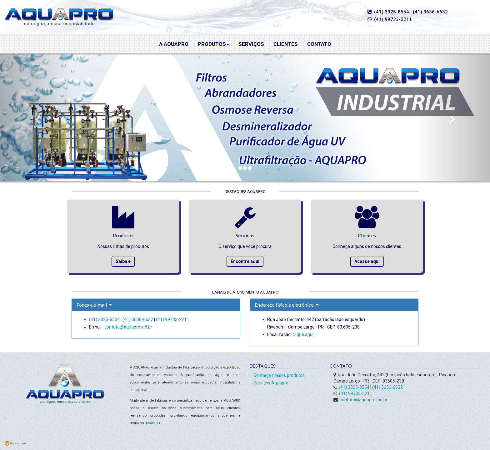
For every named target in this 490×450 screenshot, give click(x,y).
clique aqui (302, 334)
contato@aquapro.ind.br (128, 326)
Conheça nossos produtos (279, 375)
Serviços (251, 44)
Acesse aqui (367, 261)
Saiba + (123, 261)
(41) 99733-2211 (393, 19)
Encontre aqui (245, 261)
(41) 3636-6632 (430, 12)
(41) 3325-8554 (391, 12)
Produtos (213, 44)
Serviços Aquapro (270, 382)
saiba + (153, 423)
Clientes (285, 44)
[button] (36, 117)
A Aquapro (173, 44)
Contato (319, 44)
